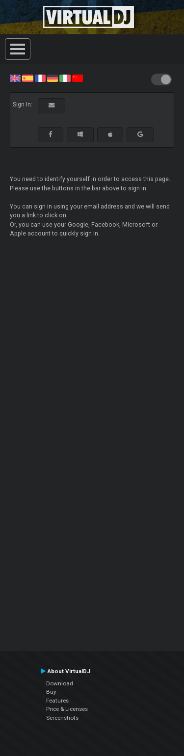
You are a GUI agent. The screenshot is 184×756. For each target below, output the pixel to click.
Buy (51, 691)
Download (59, 683)
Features (57, 700)
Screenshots (62, 717)
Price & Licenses (67, 708)
